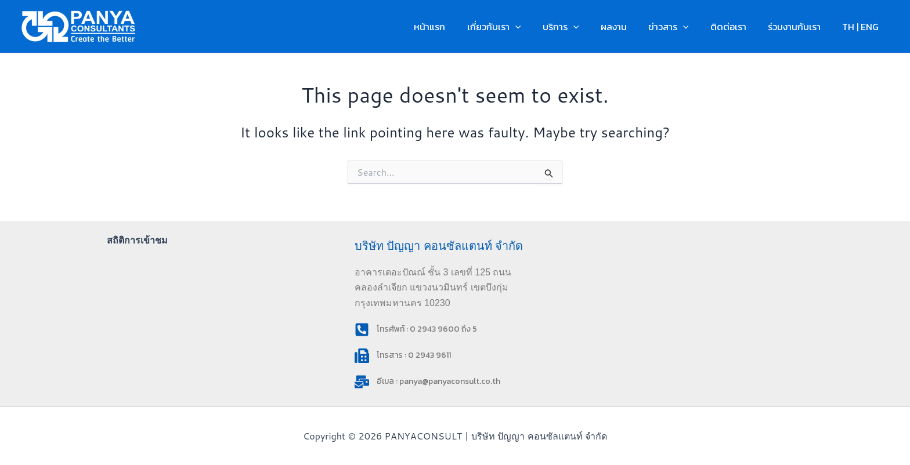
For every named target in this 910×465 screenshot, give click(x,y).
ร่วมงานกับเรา (798, 27)
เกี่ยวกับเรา (514, 26)
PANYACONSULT (216, 26)
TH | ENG (862, 27)
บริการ (577, 26)
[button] (535, 26)
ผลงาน (627, 27)
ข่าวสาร (679, 26)
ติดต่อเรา (736, 27)
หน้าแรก (452, 27)
